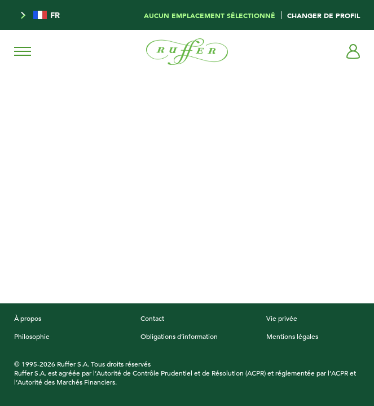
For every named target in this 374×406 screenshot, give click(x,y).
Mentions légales (292, 336)
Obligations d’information (179, 336)
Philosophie (32, 336)
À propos (27, 318)
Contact (152, 318)
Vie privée (281, 318)
